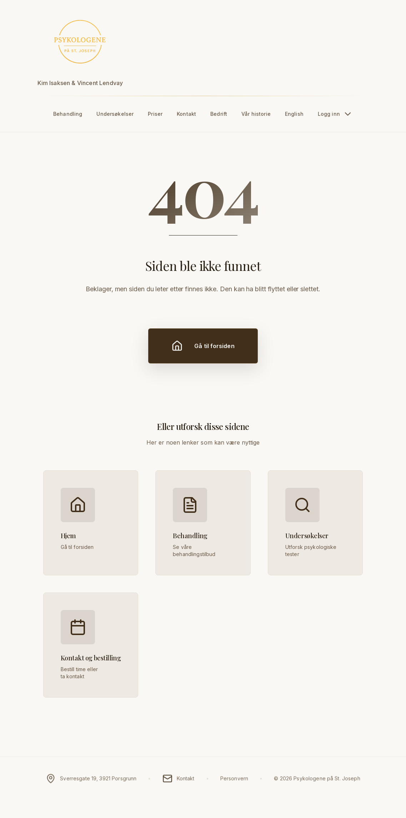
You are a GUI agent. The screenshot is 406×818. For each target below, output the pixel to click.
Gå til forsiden (202, 346)
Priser (155, 114)
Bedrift (218, 114)
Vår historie (256, 114)
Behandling (67, 114)
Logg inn (335, 114)
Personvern (234, 782)
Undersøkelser (115, 114)
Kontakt (186, 114)
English (294, 114)
